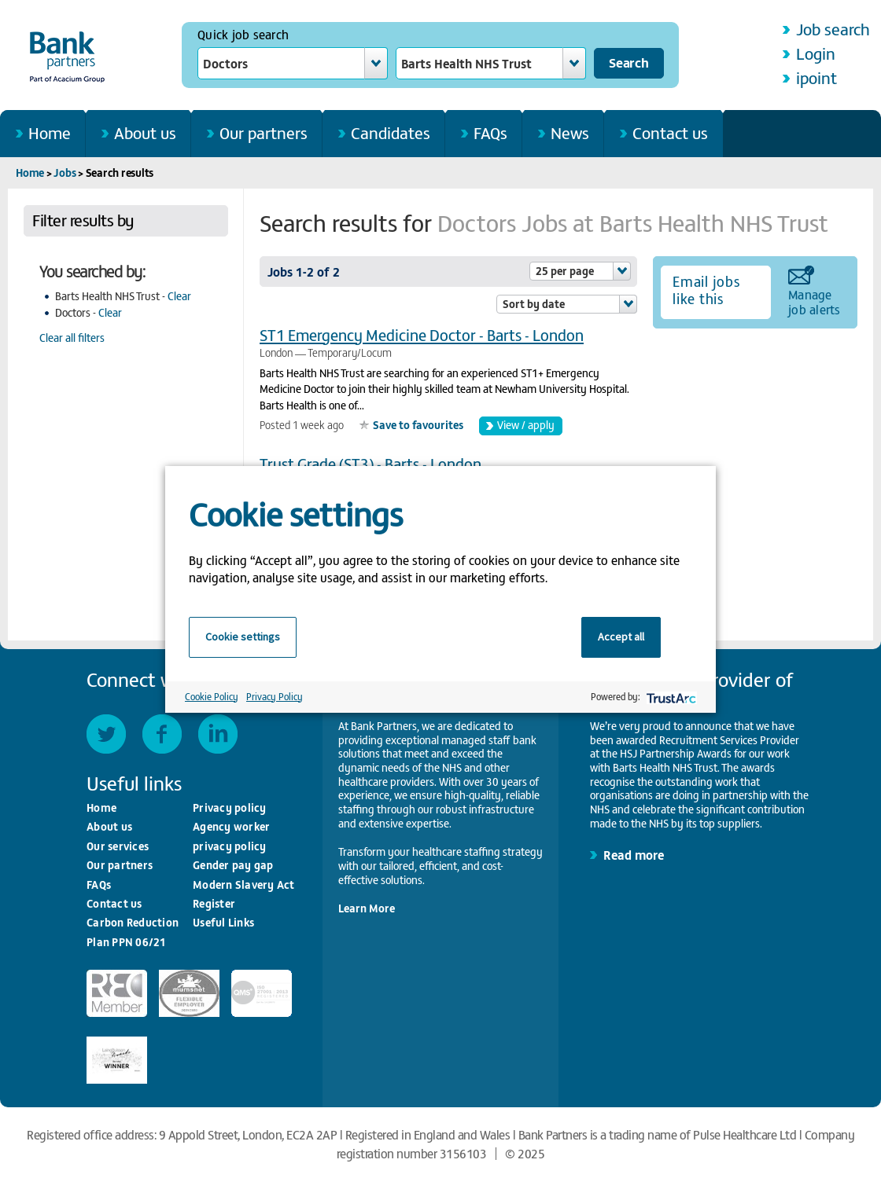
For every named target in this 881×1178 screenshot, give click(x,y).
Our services (118, 846)
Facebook (162, 734)
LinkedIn (218, 734)
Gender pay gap (233, 864)
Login (815, 53)
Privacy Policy (274, 696)
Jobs (64, 172)
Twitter (106, 734)
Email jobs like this (706, 290)
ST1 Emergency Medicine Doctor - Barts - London (422, 334)
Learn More (366, 908)
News (570, 132)
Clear (179, 295)
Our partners (263, 132)
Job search (833, 28)
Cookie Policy (211, 696)
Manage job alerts (814, 301)
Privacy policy (230, 807)
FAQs (490, 132)
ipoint (816, 77)
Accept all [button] (621, 636)
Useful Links (223, 922)
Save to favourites (418, 424)
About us (145, 132)
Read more (633, 854)
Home (49, 132)
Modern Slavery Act (244, 884)
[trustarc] (669, 697)
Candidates (390, 132)
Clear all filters (72, 337)
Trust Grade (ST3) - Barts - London (370, 463)
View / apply (526, 424)
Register (214, 903)
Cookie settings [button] (242, 636)
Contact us (670, 132)
